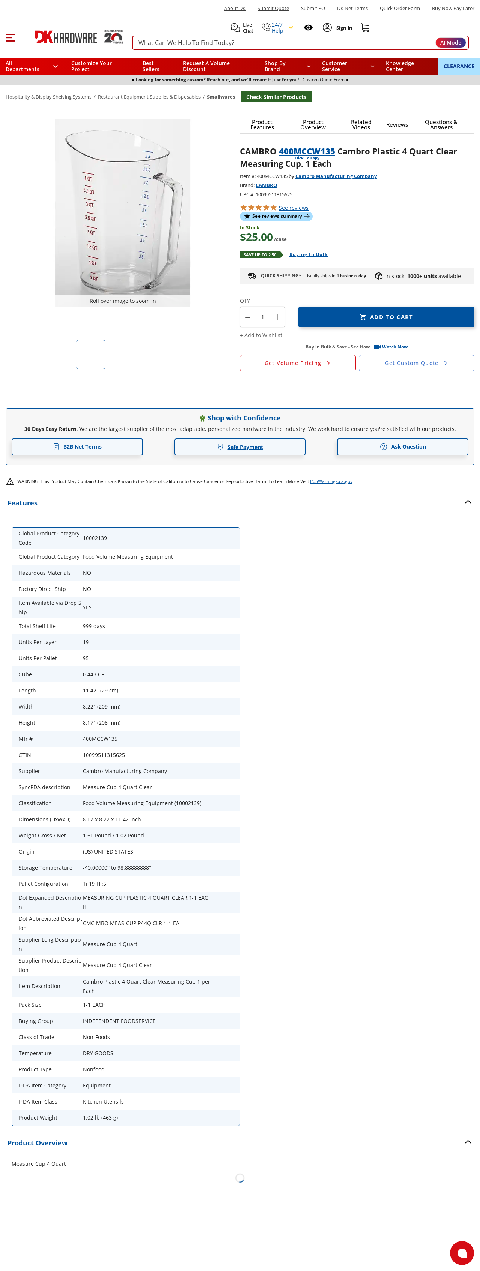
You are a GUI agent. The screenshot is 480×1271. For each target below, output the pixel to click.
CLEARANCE (459, 66)
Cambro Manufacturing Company (336, 176)
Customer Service (334, 66)
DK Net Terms (352, 8)
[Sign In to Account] (343, 28)
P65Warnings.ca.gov (331, 481)
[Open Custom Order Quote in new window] (417, 363)
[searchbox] (300, 42)
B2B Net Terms (77, 446)
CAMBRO (266, 185)
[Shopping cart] (365, 27)
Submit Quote (273, 8)
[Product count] (262, 317)
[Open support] (462, 1253)
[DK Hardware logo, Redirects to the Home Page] (70, 37)
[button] (10, 36)
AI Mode (450, 42)
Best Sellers (150, 66)
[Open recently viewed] (308, 27)
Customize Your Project (91, 66)
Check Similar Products (276, 96)
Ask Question (403, 446)
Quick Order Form (400, 8)
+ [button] (277, 316)
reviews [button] (294, 207)
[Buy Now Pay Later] (453, 8)
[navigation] (348, 66)
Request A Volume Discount (206, 66)
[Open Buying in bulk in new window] (306, 255)
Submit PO (313, 8)
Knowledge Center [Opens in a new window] (400, 66)
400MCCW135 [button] (307, 151)
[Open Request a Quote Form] (298, 363)
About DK (235, 8)
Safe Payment (240, 446)
